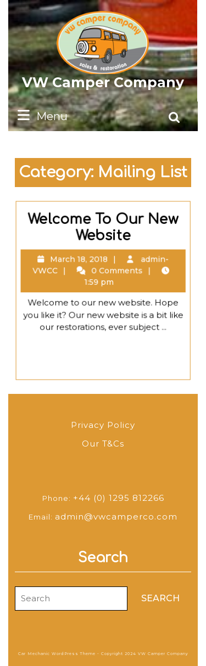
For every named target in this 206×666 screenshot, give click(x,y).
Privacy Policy (103, 425)
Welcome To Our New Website (103, 233)
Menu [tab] (41, 115)
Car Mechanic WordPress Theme (57, 653)
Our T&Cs (103, 443)
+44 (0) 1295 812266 (118, 498)
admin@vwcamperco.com (116, 516)
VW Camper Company (103, 82)
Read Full (108, 350)
